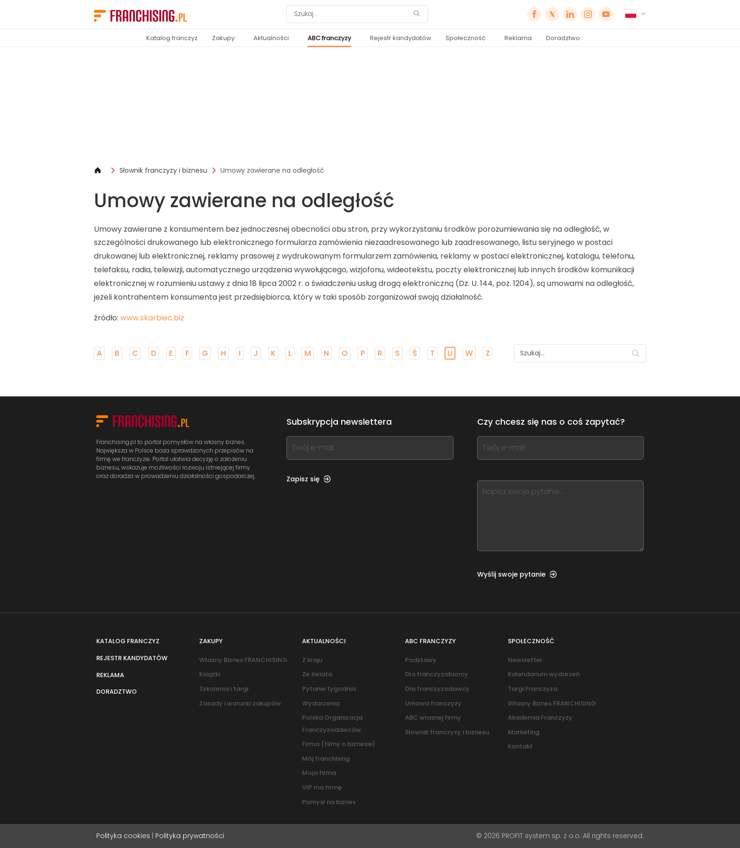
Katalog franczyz (172, 38)
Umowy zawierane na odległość (272, 170)
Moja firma (319, 772)
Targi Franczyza (532, 688)
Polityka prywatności (189, 835)
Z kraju (312, 659)
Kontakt (520, 746)
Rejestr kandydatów (400, 38)
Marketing (523, 732)
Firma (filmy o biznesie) (338, 743)
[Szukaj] (351, 14)
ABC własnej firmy (433, 717)
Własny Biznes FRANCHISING (243, 659)
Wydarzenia (320, 703)
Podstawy (421, 659)
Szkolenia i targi (223, 688)
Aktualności (271, 38)
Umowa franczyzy (433, 703)
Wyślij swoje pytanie (517, 574)
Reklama (518, 38)
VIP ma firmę (322, 787)
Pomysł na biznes (329, 802)
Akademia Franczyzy (540, 717)
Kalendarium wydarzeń (544, 674)
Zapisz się (308, 479)
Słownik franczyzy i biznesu (163, 170)
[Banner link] (370, 106)
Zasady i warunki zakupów (240, 703)
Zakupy (223, 38)
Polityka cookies (123, 835)
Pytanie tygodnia (329, 688)
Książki (209, 674)
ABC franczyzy (329, 38)
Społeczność (466, 38)
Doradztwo (563, 38)
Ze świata (317, 674)
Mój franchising (326, 758)
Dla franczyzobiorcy (436, 674)
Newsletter (525, 659)
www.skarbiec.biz (152, 317)
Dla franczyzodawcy (437, 688)
